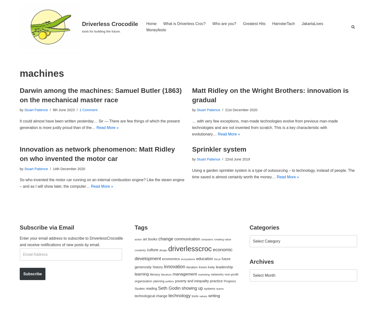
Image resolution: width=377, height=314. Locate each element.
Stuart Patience (36, 110)
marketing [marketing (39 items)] (204, 274)
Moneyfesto (156, 30)
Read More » (107, 128)
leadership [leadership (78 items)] (224, 267)
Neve (24, 308)
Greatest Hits (254, 24)
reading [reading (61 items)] (151, 288)
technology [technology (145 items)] (179, 295)
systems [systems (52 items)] (209, 288)
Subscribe (32, 274)
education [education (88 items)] (204, 258)
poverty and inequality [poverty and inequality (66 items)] (192, 281)
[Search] (353, 27)
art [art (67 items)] (145, 239)
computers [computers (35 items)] (207, 239)
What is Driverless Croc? (184, 24)
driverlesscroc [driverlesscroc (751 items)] (190, 249)
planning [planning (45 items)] (158, 281)
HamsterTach (283, 24)
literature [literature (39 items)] (166, 274)
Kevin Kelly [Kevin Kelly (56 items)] (207, 267)
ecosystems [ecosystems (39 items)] (188, 259)
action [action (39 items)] (138, 239)
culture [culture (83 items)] (152, 250)
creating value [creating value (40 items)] (222, 239)
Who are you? (224, 24)
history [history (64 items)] (158, 267)
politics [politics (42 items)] (169, 281)
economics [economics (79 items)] (171, 259)
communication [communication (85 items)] (187, 239)
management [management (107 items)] (185, 274)
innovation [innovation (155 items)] (174, 266)
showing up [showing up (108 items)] (192, 288)
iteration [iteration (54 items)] (192, 267)
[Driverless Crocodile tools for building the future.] (79, 26)
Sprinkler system (219, 149)
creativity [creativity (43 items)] (140, 250)
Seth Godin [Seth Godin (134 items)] (169, 288)
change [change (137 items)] (165, 238)
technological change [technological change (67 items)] (151, 296)
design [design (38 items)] (163, 250)
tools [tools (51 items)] (195, 296)
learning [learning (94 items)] (142, 274)
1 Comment (88, 110)
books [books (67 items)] (152, 239)
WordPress (62, 308)
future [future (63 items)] (226, 259)
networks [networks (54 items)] (217, 274)
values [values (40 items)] (203, 296)
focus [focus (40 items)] (217, 259)
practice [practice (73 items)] (216, 281)
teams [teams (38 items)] (220, 288)
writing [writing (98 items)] (214, 296)
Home (151, 24)
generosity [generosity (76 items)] (143, 267)
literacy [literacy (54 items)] (155, 274)
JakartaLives (312, 24)
